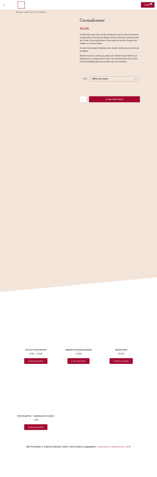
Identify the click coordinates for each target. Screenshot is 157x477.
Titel (85, 79)
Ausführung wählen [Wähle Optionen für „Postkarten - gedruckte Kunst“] (36, 451)
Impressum (103, 471)
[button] (3, 5)
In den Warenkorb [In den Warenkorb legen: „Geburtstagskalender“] (78, 385)
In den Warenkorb (114, 99)
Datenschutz (117, 471)
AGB (128, 471)
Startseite (19, 12)
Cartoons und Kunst (29, 12)
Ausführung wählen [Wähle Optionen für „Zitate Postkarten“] (36, 385)
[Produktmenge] (83, 99)
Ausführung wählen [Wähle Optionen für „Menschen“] (121, 385)
